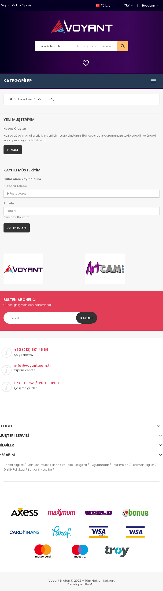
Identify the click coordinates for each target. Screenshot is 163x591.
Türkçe (103, 5)
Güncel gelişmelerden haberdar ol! (28, 305)
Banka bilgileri (14, 465)
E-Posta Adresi (15, 186)
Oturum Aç (46, 99)
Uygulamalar (99, 465)
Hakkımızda (120, 465)
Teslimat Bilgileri (143, 465)
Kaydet (86, 318)
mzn (92, 584)
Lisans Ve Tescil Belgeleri (69, 465)
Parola (9, 203)
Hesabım (25, 99)
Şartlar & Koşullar (40, 469)
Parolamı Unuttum (17, 217)
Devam (12, 150)
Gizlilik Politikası (14, 469)
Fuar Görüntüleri (37, 465)
